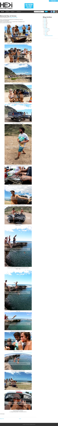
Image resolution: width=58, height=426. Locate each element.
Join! (46, 11)
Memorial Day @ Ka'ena (8, 16)
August (46, 31)
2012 (45, 21)
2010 (45, 24)
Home (20, 418)
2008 (45, 27)
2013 (45, 20)
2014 (45, 18)
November (46, 28)
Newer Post (2, 418)
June (46, 34)
